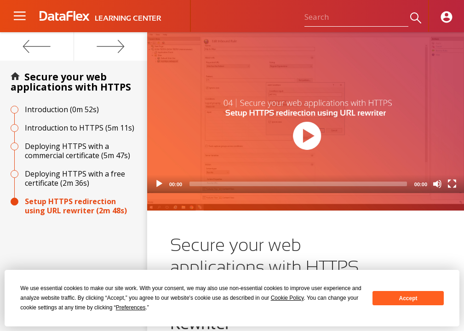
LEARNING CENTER (128, 18)
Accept (408, 298)
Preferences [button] (131, 307)
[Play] (159, 183)
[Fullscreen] (452, 183)
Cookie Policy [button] (287, 298)
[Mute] (437, 183)
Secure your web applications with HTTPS (71, 81)
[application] (305, 112)
